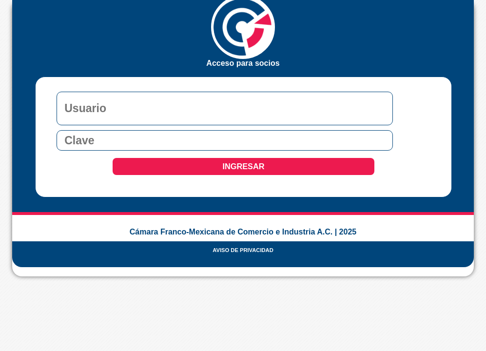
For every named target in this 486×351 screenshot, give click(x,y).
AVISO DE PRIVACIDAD (243, 250)
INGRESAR (243, 166)
